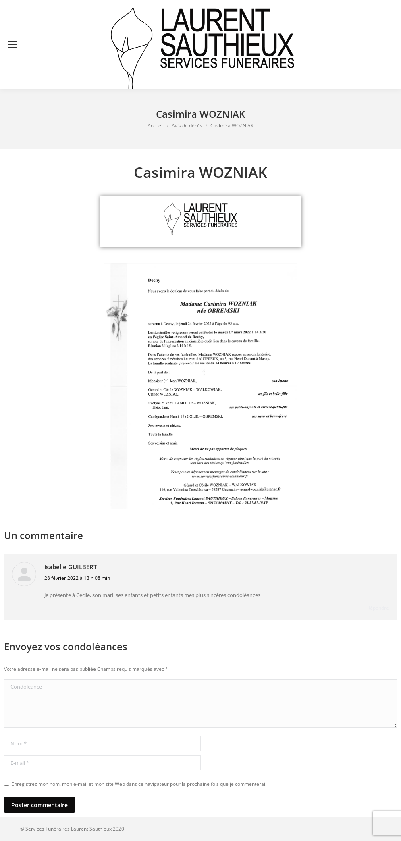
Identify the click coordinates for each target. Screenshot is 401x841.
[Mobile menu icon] (13, 44)
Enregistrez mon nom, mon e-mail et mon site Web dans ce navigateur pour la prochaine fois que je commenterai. (138, 784)
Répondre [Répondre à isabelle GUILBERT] (378, 607)
